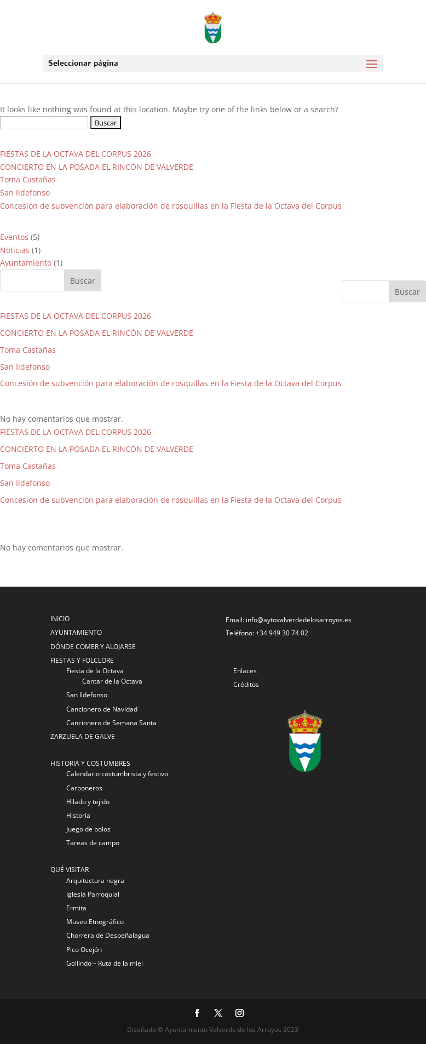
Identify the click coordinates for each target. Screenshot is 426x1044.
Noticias (15, 250)
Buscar (407, 291)
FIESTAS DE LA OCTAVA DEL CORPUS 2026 (75, 153)
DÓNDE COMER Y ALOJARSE (93, 646)
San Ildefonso (25, 192)
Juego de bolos (88, 829)
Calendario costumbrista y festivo (117, 773)
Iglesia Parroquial (92, 894)
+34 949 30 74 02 (282, 633)
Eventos (14, 237)
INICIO (60, 618)
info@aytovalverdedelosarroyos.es (299, 619)
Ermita (76, 908)
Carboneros (84, 788)
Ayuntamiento (25, 262)
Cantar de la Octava (112, 681)
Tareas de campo (92, 842)
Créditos (246, 684)
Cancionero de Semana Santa (111, 722)
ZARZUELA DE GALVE (82, 736)
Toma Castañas (28, 179)
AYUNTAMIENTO (76, 632)
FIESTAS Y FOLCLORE (82, 660)
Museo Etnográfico (95, 921)
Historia (78, 815)
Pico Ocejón (84, 949)
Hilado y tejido (88, 801)
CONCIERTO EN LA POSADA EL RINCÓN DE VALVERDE (96, 167)
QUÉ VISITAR (69, 869)
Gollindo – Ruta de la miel (104, 963)
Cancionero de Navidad (101, 709)
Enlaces (245, 670)
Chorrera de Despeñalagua (107, 935)
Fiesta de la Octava (95, 670)
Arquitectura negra (95, 880)
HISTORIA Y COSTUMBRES (90, 763)
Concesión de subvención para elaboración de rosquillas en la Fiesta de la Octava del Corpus (171, 205)
